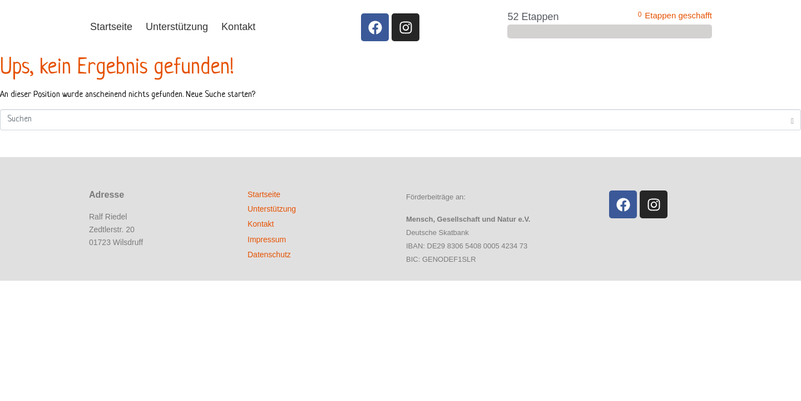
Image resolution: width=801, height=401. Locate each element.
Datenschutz (269, 254)
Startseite (111, 26)
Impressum (267, 239)
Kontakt (238, 26)
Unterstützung (177, 26)
